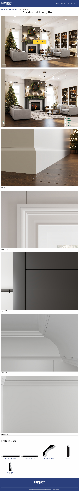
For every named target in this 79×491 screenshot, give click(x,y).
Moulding (63, 3)
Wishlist (75, 3)
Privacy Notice (56, 489)
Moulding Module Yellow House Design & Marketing (40, 489)
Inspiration (69, 3)
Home (57, 3)
